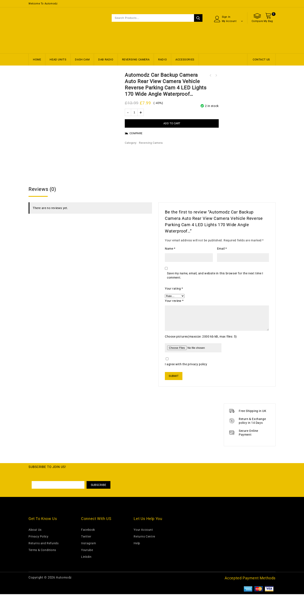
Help (137, 544)
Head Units (58, 59)
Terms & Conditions (42, 551)
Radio (162, 59)
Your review (174, 301)
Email (222, 249)
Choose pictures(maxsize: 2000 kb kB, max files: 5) (201, 337)
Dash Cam (82, 59)
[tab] (152, 190)
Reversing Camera (136, 59)
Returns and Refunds (43, 544)
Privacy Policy (38, 537)
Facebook (88, 530)
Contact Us (261, 59)
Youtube (87, 551)
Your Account (143, 530)
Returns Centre (144, 537)
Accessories (184, 59)
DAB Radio (105, 59)
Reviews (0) (42, 190)
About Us (35, 530)
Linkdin (86, 557)
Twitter (86, 537)
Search (198, 18)
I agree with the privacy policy (186, 365)
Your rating (174, 289)
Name (170, 249)
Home (37, 59)
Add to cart (171, 123)
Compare (135, 133)
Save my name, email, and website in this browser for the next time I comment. (215, 276)
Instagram (88, 544)
